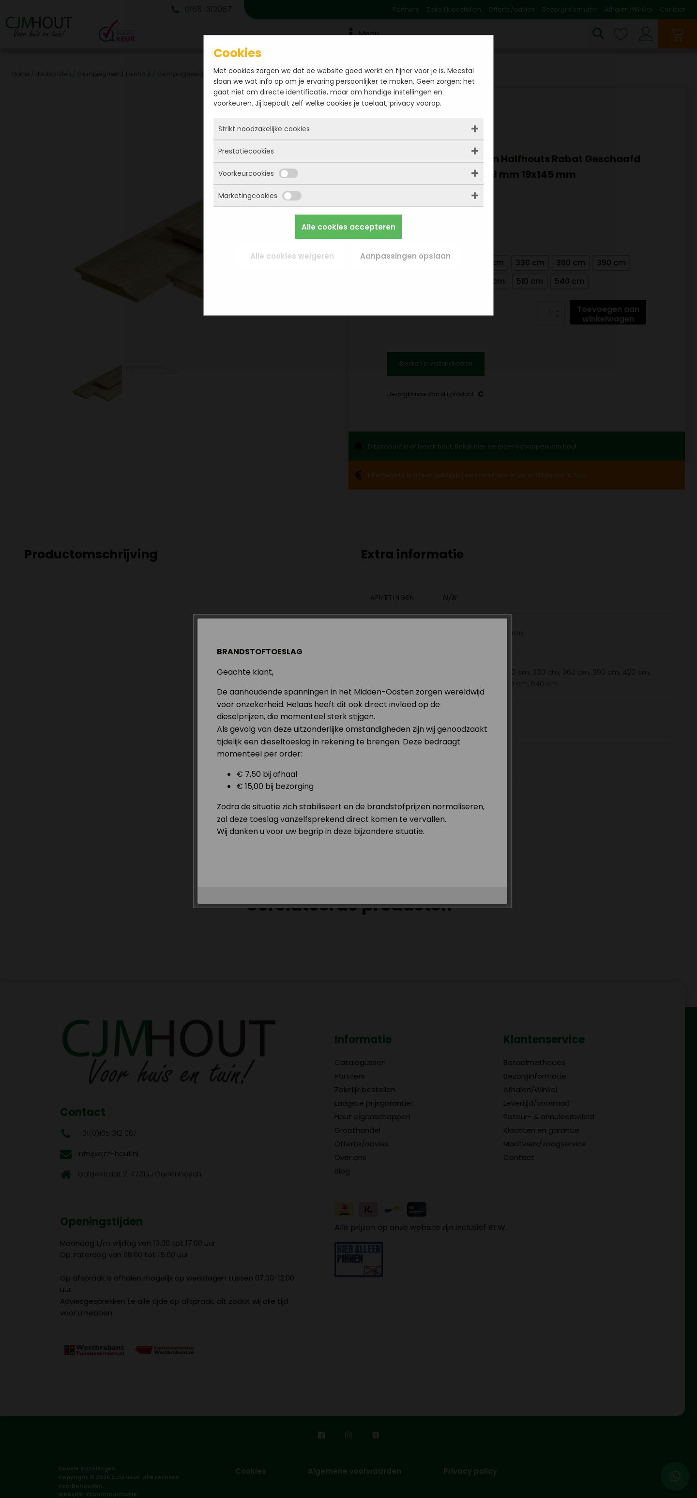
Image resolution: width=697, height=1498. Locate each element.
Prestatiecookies (246, 151)
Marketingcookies (260, 196)
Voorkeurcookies (258, 173)
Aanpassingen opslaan (405, 256)
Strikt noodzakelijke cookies (264, 129)
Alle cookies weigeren (292, 256)
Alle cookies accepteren (348, 227)
